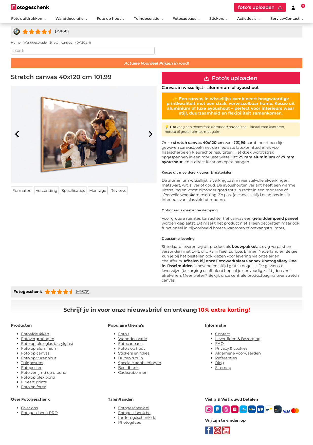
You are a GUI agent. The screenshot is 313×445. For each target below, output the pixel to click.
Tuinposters (32, 363)
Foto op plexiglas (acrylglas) (47, 344)
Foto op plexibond (38, 378)
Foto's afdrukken (28, 18)
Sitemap (223, 368)
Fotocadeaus (186, 18)
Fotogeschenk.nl (133, 408)
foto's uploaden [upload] (260, 7)
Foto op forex (33, 387)
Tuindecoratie (148, 18)
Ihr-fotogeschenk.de (137, 418)
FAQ (219, 344)
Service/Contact (286, 18)
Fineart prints (34, 382)
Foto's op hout (131, 349)
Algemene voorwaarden (238, 353)
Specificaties (73, 191)
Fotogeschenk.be (134, 413)
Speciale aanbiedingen (139, 363)
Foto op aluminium (39, 349)
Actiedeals (248, 18)
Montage (97, 191)
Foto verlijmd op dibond (43, 373)
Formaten (21, 191)
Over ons (29, 408)
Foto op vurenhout (38, 358)
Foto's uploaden (230, 78)
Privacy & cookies (231, 349)
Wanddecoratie (71, 18)
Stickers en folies (133, 353)
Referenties (226, 358)
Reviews (118, 191)
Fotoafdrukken (35, 334)
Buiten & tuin (130, 358)
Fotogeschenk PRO (39, 413)
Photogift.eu (129, 423)
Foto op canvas (35, 353)
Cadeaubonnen (133, 373)
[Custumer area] (293, 7)
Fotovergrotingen (37, 339)
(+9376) (82, 292)
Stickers (218, 18)
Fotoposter (31, 368)
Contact (222, 334)
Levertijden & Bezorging (238, 339)
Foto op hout (110, 18)
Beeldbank (128, 368)
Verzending (46, 191)
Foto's (123, 334)
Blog (219, 363)
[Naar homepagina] (30, 7)
